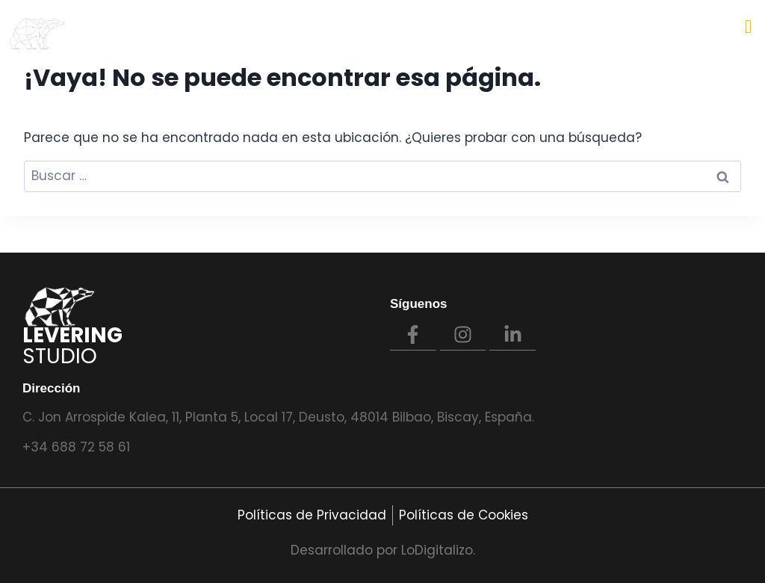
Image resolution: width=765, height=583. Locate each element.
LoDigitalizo (437, 550)
